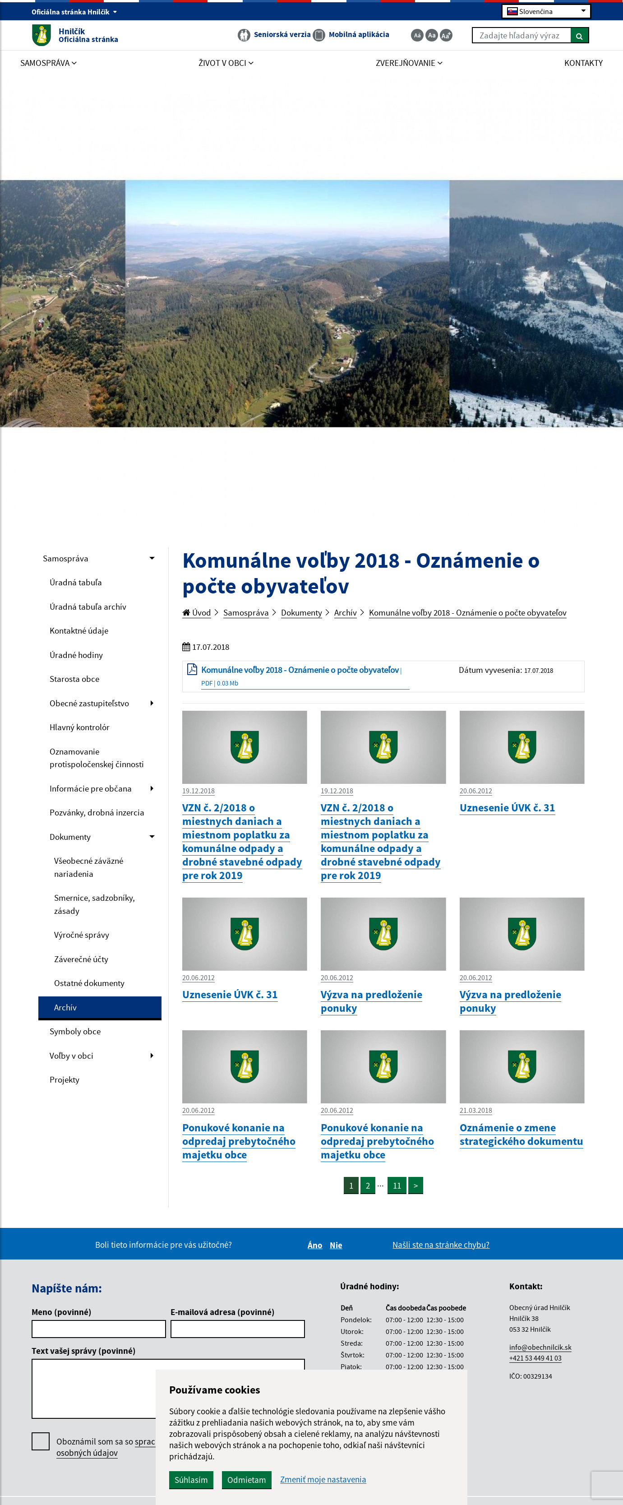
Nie (337, 1245)
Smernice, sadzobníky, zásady (94, 904)
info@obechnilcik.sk (540, 1347)
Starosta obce (74, 678)
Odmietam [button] (246, 1479)
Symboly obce (75, 1031)
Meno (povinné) (62, 1311)
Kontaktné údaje (79, 630)
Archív (65, 1007)
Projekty (64, 1079)
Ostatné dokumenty (89, 982)
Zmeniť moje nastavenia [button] (323, 1479)
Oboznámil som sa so (119, 1447)
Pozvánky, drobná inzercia (97, 812)
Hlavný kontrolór (80, 727)
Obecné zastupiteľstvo (89, 703)
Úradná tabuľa (76, 582)
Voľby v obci (71, 1055)
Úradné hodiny (76, 654)
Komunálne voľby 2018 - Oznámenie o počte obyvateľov (468, 612)
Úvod (196, 612)
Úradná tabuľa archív (88, 606)
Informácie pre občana (91, 788)
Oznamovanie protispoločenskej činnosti (97, 758)
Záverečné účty (81, 959)
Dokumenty (70, 836)
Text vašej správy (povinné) (84, 1350)
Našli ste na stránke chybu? (440, 1244)
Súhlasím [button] (191, 1479)
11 (397, 1185)
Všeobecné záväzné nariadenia (88, 867)
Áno (316, 1245)
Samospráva (65, 558)
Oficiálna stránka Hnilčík (74, 11)
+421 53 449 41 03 (535, 1357)
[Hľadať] (580, 35)
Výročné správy (81, 934)
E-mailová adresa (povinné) (223, 1311)
